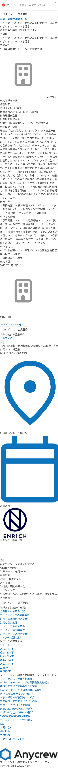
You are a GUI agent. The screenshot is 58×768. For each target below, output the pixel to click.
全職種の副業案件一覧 (12, 611)
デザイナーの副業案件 (12, 630)
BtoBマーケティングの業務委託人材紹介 (22, 690)
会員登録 (23, 14)
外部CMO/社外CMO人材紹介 (16, 708)
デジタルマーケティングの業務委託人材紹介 (24, 682)
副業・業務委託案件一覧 (13, 19)
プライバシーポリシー (12, 738)
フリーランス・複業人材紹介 (16, 678)
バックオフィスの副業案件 (15, 633)
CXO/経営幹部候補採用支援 (15, 716)
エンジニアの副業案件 (12, 626)
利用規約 (5, 735)
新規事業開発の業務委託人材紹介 (18, 686)
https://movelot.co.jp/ (11, 324)
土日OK (4, 667)
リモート (5, 645)
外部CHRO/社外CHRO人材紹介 (17, 712)
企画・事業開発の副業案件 (15, 618)
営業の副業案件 (8, 622)
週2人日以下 (7, 652)
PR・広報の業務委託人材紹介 (16, 693)
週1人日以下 (7, 648)
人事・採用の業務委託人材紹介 (17, 697)
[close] (56, 2)
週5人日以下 (7, 663)
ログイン (8, 14)
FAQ (2, 723)
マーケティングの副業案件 (15, 615)
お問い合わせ (7, 727)
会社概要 (5, 731)
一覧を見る (6, 338)
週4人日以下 (7, 660)
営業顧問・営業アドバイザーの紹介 (20, 701)
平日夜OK (5, 671)
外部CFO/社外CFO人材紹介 (15, 705)
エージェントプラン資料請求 (16, 720)
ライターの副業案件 (11, 637)
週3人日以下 (7, 656)
